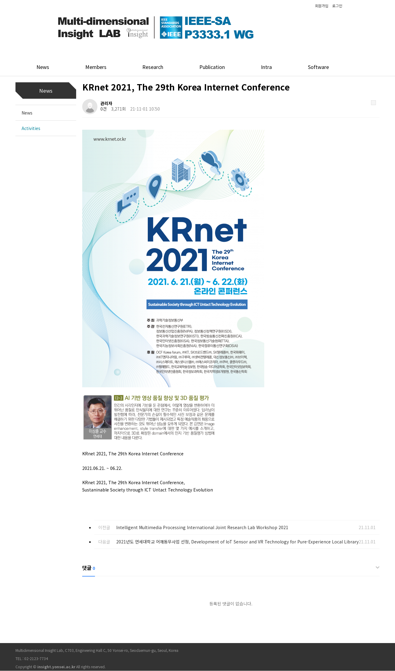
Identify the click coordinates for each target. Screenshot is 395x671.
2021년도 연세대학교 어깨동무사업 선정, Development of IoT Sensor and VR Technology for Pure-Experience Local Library (237, 542)
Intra (266, 66)
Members (95, 66)
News (42, 66)
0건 (103, 109)
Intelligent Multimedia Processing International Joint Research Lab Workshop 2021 (202, 527)
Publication (212, 66)
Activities (31, 128)
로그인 (337, 5)
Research (152, 66)
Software (318, 66)
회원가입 (321, 5)
